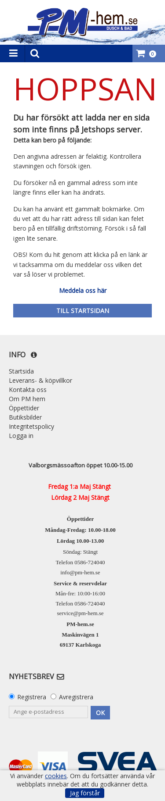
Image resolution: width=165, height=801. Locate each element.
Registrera (31, 697)
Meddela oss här (82, 290)
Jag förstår (85, 793)
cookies (56, 776)
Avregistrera (76, 697)
